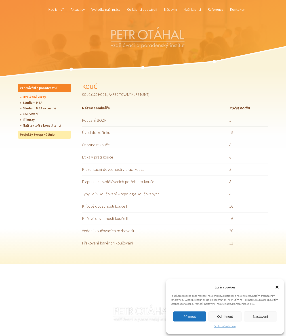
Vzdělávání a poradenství (38, 88)
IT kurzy (29, 119)
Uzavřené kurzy (34, 97)
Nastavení (260, 316)
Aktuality (78, 9)
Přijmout (189, 316)
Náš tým (170, 9)
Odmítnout (225, 316)
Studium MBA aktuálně (39, 108)
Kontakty (237, 9)
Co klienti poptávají (142, 9)
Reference (215, 9)
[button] (277, 287)
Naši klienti (192, 9)
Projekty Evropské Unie (37, 134)
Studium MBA (32, 102)
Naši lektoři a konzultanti (42, 125)
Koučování (30, 114)
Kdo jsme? (56, 9)
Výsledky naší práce (105, 9)
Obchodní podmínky (225, 326)
